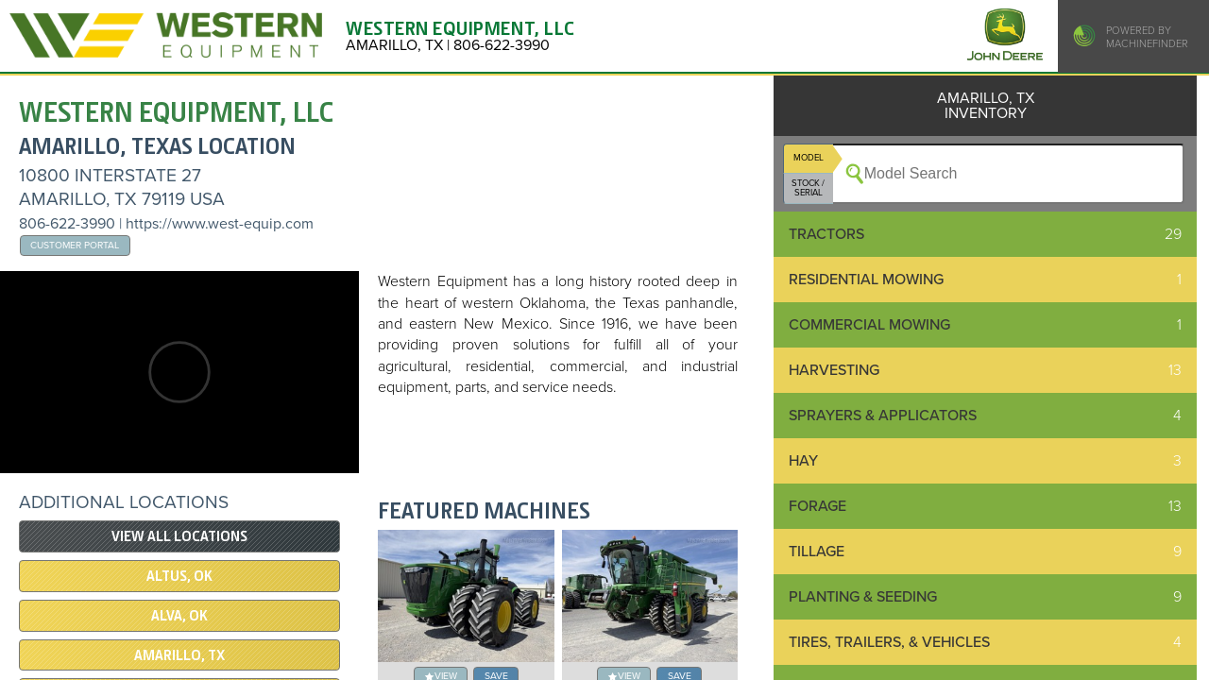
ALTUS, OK (179, 576)
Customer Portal (74, 245)
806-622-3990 (67, 223)
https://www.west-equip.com (220, 223)
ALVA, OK (179, 615)
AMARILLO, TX (179, 655)
